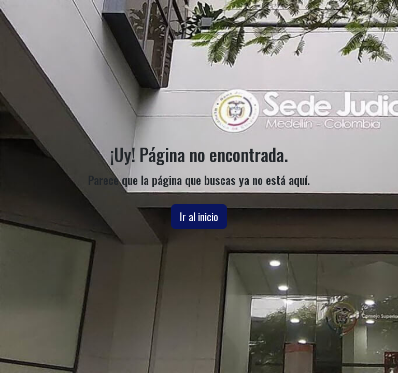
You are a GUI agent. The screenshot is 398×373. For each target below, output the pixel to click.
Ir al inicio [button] (199, 216)
